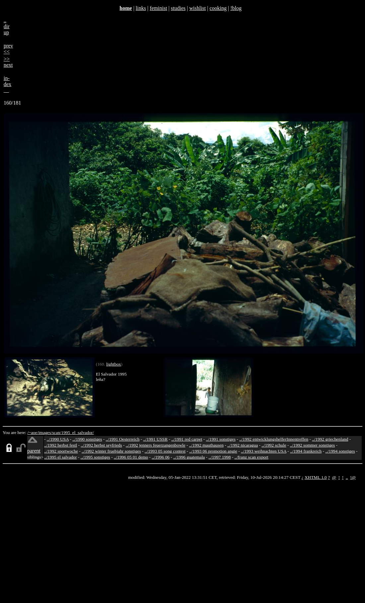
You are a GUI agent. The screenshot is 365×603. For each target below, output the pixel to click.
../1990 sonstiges (87, 439)
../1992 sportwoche (61, 451)
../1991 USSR (155, 439)
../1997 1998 (219, 457)
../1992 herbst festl (60, 445)
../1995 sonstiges (95, 457)
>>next (8, 62)
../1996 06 (161, 457)
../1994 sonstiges (340, 451)
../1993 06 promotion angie (213, 451)
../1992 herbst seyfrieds (101, 445)
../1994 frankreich (306, 451)
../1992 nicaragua (242, 445)
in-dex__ (7, 84)
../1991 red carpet (186, 439)
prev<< (8, 48)
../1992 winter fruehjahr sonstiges (111, 451)
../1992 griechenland (330, 439)
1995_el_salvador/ (77, 432)
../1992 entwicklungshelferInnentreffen (273, 439)
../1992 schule (273, 445)
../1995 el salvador (60, 457)
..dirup (7, 26)
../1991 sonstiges (221, 439)
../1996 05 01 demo (131, 457)
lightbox (113, 364)
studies (178, 8)
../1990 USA (58, 439)
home (125, 8)
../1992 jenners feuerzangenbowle (155, 445)
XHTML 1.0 (316, 477)
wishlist (197, 8)
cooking (218, 8)
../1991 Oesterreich (123, 439)
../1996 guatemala (189, 457)
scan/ (56, 432)
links (141, 8)
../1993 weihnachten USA (263, 451)
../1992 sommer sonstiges (312, 445)
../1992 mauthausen (206, 445)
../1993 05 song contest (165, 451)
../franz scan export (251, 457)
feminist (158, 8)
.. (347, 477)
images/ (45, 432)
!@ (353, 477)
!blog (236, 8)
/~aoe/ (33, 432)
